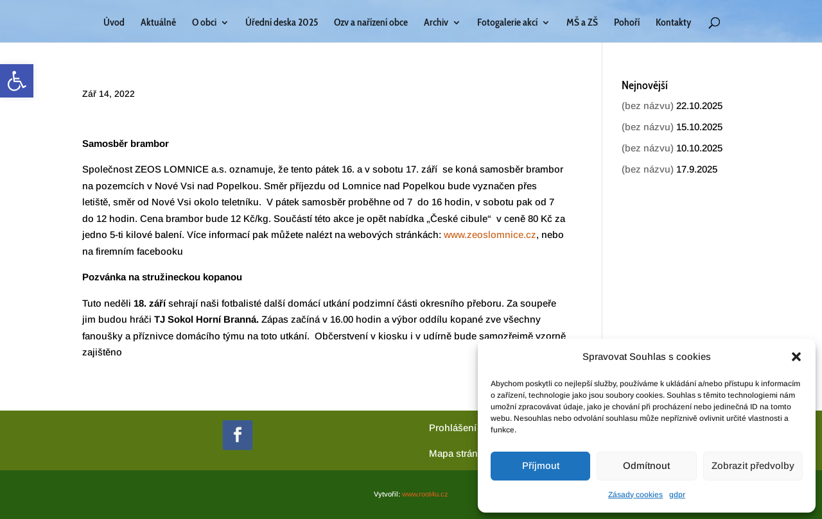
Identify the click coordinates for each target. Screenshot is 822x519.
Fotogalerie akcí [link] (507, 23)
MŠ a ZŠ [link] (582, 23)
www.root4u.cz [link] (425, 494)
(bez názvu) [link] (648, 105)
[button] (796, 356)
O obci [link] (204, 23)
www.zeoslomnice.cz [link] (490, 234)
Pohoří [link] (627, 23)
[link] (16, 81)
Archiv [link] (436, 23)
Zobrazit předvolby (753, 465)
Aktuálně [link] (158, 23)
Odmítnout (646, 465)
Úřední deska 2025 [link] (281, 23)
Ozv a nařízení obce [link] (371, 23)
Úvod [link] (114, 23)
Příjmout (540, 465)
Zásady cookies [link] (635, 494)
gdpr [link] (677, 494)
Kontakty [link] (673, 23)
